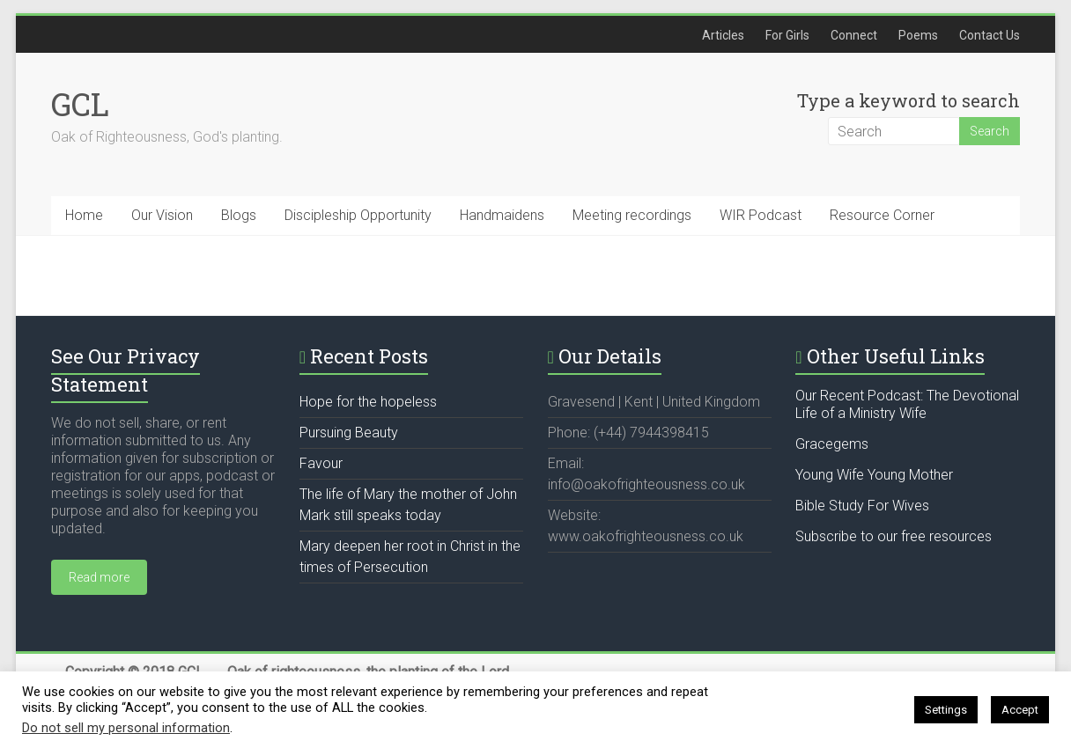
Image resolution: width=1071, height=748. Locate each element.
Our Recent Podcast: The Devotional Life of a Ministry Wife (907, 404)
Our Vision (162, 215)
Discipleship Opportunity (358, 215)
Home (84, 215)
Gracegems (831, 444)
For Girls (787, 35)
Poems (918, 35)
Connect (854, 35)
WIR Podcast (760, 215)
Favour (321, 463)
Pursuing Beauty (348, 432)
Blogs (238, 215)
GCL (80, 104)
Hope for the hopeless (368, 401)
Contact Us (989, 35)
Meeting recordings (631, 215)
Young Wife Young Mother (874, 474)
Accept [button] (1019, 709)
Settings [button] (946, 709)
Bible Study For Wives (862, 505)
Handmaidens (502, 215)
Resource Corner (882, 215)
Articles (723, 35)
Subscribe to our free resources (893, 536)
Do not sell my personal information (126, 728)
